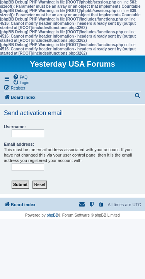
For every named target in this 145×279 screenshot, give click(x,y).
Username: (15, 126)
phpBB (52, 215)
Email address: (19, 144)
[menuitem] (20, 76)
